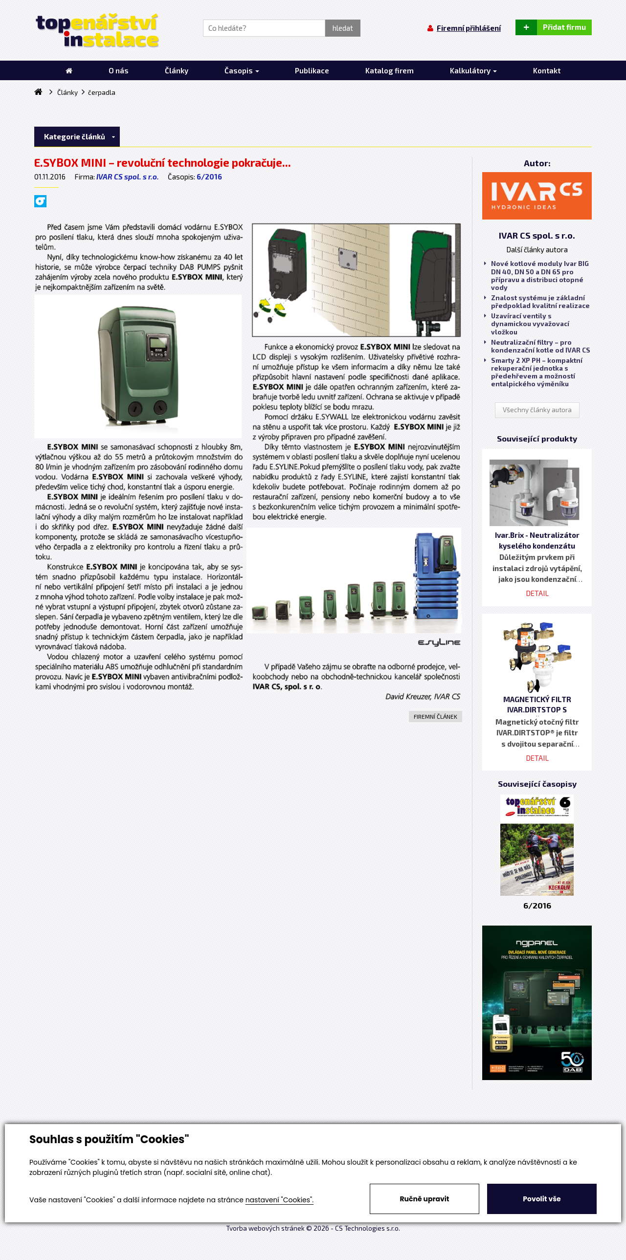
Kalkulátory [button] (473, 70)
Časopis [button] (241, 70)
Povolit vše (541, 1199)
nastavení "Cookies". (279, 1200)
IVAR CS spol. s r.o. (127, 176)
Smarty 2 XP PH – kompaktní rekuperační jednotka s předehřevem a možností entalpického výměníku (533, 372)
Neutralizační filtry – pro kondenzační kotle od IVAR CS (537, 346)
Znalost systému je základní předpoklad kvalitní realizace (537, 301)
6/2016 (209, 176)
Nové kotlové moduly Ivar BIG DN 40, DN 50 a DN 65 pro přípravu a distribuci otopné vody (536, 275)
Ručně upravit (424, 1199)
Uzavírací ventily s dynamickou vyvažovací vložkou (526, 323)
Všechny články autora (537, 410)
